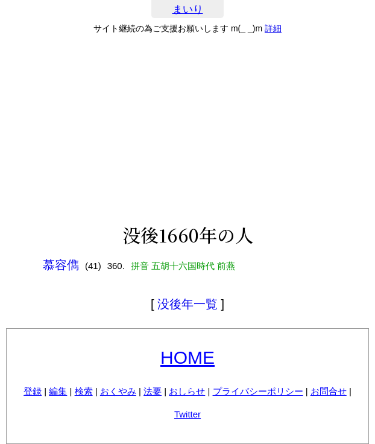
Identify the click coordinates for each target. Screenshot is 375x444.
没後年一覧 (187, 304)
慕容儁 (61, 264)
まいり (187, 9)
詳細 (273, 28)
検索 (84, 391)
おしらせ (187, 391)
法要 (152, 391)
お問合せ (328, 391)
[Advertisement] (187, 129)
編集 (58, 391)
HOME (187, 357)
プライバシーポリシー (258, 391)
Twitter (187, 414)
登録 (33, 391)
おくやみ (118, 391)
